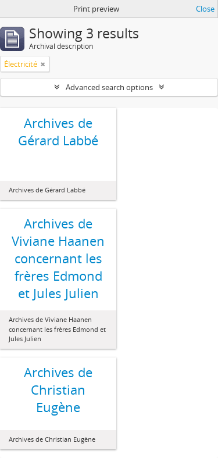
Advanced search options (109, 87)
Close (205, 8)
